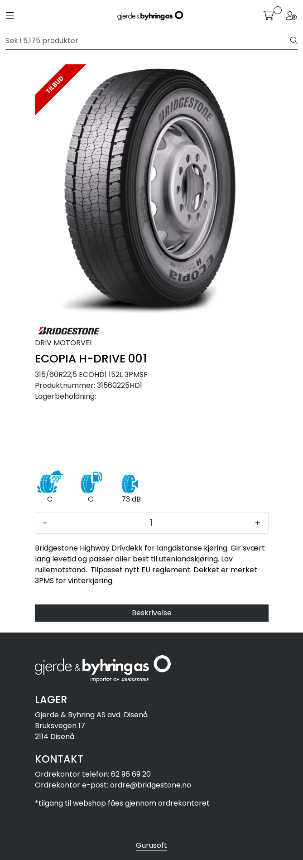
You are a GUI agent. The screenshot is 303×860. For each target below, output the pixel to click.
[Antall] (151, 523)
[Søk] (148, 41)
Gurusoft (151, 845)
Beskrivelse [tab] (152, 613)
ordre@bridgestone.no (150, 785)
